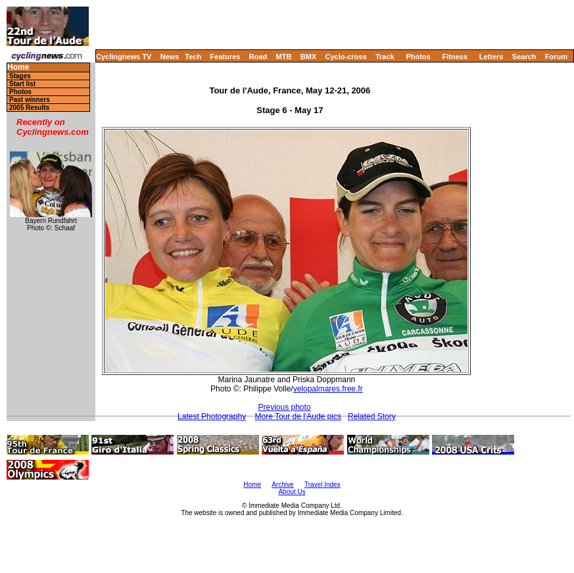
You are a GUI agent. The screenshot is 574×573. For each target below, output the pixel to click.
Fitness (454, 57)
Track (385, 57)
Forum (556, 57)
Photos (418, 57)
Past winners (29, 99)
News (169, 57)
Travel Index (322, 484)
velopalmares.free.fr (328, 388)
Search (524, 57)
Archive (282, 484)
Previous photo (284, 407)
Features (225, 57)
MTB (284, 57)
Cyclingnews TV (123, 57)
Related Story (372, 416)
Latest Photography (212, 416)
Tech (193, 57)
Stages (20, 76)
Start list (22, 83)
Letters (491, 57)
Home (18, 67)
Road (258, 57)
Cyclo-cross (346, 57)
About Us (291, 491)
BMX (308, 57)
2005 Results (29, 107)
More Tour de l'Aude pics (297, 416)
